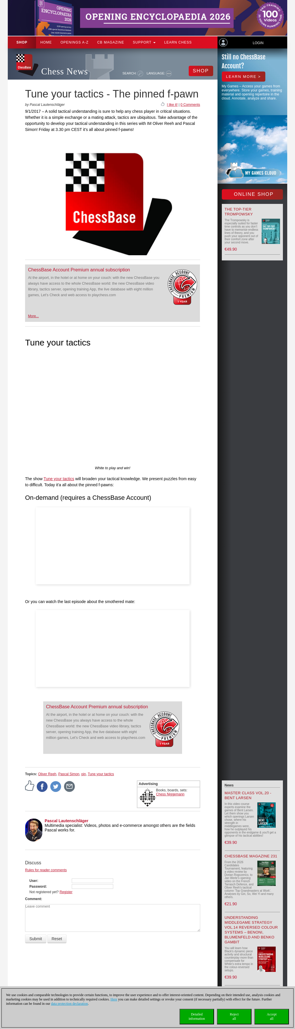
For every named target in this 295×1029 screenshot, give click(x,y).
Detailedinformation (197, 1016)
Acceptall (272, 1016)
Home (46, 42)
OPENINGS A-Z (74, 42)
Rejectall (234, 1016)
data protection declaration (69, 1004)
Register (66, 892)
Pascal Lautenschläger (66, 820)
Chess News (64, 71)
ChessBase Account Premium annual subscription (79, 269)
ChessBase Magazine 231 (251, 856)
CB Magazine (110, 42)
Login (258, 43)
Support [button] (144, 42)
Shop (21, 42)
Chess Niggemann (170, 794)
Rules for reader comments (46, 870)
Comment (33, 899)
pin (83, 774)
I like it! (172, 105)
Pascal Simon (68, 774)
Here (114, 999)
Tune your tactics (59, 478)
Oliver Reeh (47, 774)
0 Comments (190, 105)
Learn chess (178, 42)
